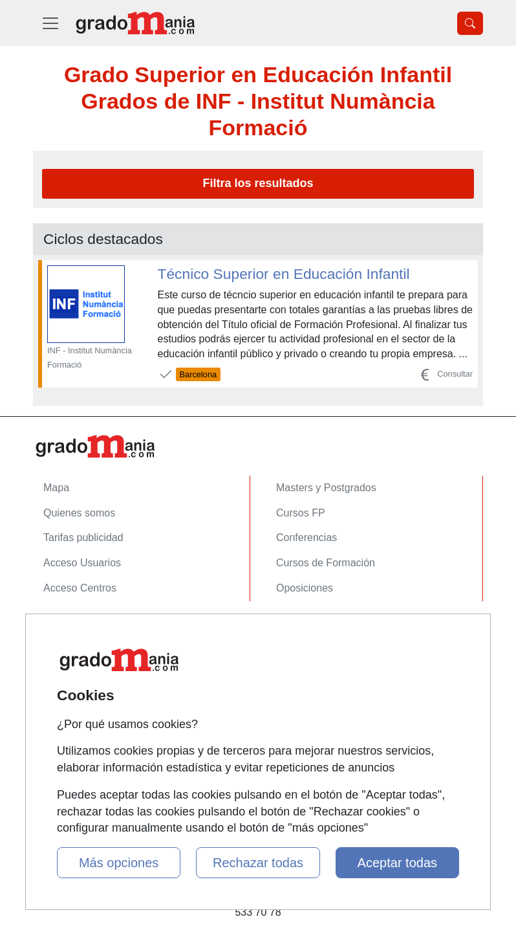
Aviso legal (68, 678)
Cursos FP (300, 512)
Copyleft (62, 703)
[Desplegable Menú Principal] (50, 23)
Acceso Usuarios (82, 562)
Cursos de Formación (325, 562)
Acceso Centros (79, 587)
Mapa (56, 487)
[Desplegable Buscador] (470, 23)
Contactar (65, 628)
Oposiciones (304, 587)
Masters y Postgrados (326, 487)
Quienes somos (79, 512)
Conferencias (306, 537)
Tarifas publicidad (83, 537)
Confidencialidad (81, 653)
